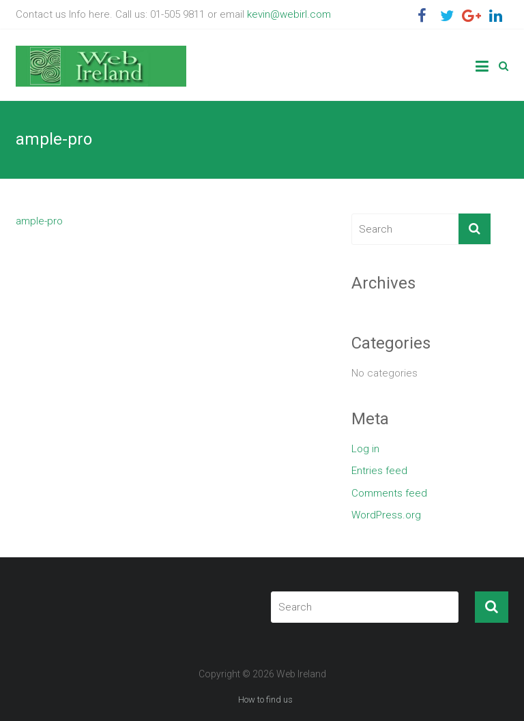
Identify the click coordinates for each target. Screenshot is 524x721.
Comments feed (389, 493)
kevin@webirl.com (289, 14)
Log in (365, 449)
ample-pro (39, 221)
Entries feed (379, 471)
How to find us (265, 699)
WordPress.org (386, 515)
